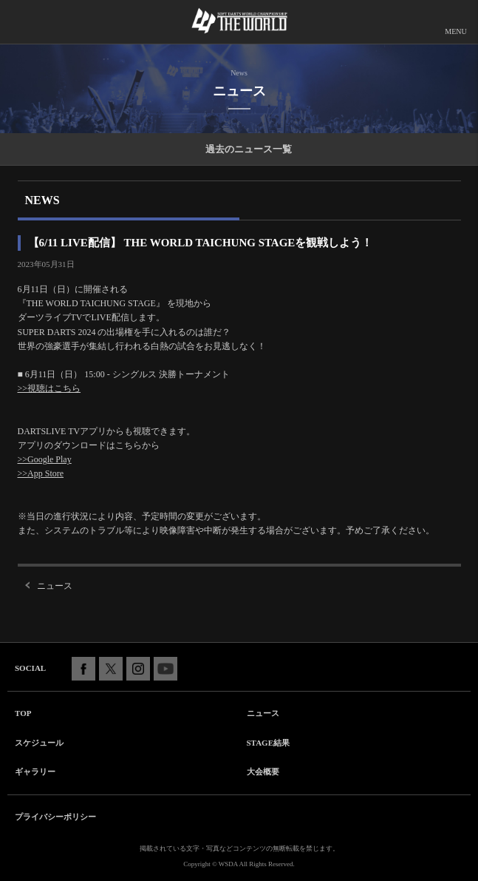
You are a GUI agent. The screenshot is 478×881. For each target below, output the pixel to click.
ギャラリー (35, 771)
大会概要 (263, 771)
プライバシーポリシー (55, 816)
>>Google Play (45, 459)
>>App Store (41, 473)
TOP (23, 713)
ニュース (54, 586)
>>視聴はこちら (49, 388)
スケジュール (39, 742)
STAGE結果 (268, 742)
